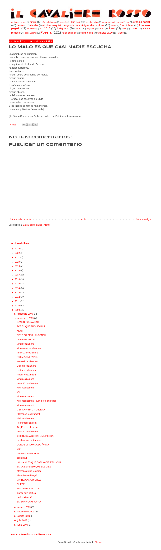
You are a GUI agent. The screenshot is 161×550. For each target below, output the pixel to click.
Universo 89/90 (105, 32)
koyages (90, 29)
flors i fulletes (126, 25)
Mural (20, 331)
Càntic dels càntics (26, 493)
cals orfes (63, 22)
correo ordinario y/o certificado (115, 22)
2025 (17, 248)
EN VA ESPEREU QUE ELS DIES (34, 466)
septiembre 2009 (26, 511)
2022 (17, 253)
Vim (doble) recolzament (29, 348)
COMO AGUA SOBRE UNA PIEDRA (35, 436)
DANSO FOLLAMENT (28, 322)
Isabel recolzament (26, 374)
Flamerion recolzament (28, 414)
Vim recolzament (25, 344)
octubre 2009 (24, 507)
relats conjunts (69, 32)
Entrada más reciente (20, 219)
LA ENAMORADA (26, 339)
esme (113, 25)
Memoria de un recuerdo (29, 471)
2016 (17, 279)
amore (33, 22)
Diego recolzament (26, 366)
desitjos (21, 25)
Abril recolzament (25, 387)
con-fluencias (92, 22)
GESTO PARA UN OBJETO (31, 409)
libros (112, 28)
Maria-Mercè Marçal (27, 475)
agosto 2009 (23, 516)
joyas (78, 28)
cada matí (22, 458)
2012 (17, 296)
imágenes (63, 28)
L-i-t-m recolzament (26, 370)
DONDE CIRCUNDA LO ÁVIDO (33, 444)
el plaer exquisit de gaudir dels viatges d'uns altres (73, 25)
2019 (17, 266)
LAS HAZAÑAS (24, 497)
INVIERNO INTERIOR (28, 453)
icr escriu (31, 29)
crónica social (141, 21)
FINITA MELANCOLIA (28, 488)
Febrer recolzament (26, 423)
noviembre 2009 (25, 318)
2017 (17, 275)
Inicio (83, 219)
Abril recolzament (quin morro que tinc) (36, 401)
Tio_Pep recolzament (27, 427)
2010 (17, 305)
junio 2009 (22, 525)
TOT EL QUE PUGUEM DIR (31, 326)
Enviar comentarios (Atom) (36, 225)
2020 (17, 261)
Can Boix (75, 22)
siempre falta (86, 32)
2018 (17, 270)
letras (101, 28)
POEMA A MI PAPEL (27, 357)
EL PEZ (21, 484)
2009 (17, 310)
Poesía (46, 32)
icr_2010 (45, 28)
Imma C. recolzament (27, 383)
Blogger (98, 542)
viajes (121, 32)
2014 (17, 288)
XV (18, 392)
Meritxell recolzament (27, 361)
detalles (34, 25)
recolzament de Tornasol (29, 440)
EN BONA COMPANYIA (29, 501)
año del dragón (49, 22)
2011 (17, 301)
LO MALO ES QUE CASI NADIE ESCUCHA (39, 462)
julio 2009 (22, 520)
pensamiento (31, 33)
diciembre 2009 (25, 313)
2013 (17, 292)
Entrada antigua (144, 219)
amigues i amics (18, 22)
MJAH (134, 28)
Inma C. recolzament (27, 352)
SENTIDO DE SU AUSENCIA (32, 335)
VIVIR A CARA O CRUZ (29, 480)
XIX (19, 449)
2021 (17, 257)
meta (124, 29)
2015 (17, 283)
